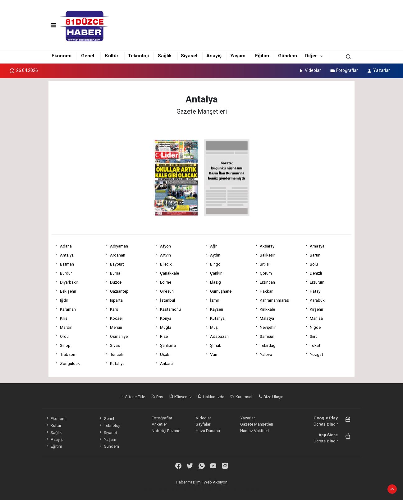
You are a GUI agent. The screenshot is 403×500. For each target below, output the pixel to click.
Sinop (65, 345)
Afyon (165, 245)
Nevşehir (268, 327)
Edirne (165, 282)
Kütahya (217, 318)
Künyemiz (180, 396)
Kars (114, 309)
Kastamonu (170, 309)
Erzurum (317, 282)
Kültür (111, 56)
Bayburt (117, 264)
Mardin (66, 327)
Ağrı (214, 245)
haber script (250, 488)
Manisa (316, 318)
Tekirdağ (268, 345)
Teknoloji (138, 56)
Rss (157, 396)
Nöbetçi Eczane (166, 430)
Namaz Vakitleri (254, 430)
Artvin (165, 254)
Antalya (67, 254)
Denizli (316, 273)
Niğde (315, 327)
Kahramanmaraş (274, 300)
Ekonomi (61, 56)
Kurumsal (241, 396)
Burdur (66, 273)
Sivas (115, 345)
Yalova (266, 354)
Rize (164, 336)
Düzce (115, 282)
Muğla (165, 327)
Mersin (116, 327)
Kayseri (216, 309)
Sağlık (165, 56)
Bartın (315, 254)
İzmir (214, 300)
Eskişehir (68, 291)
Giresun (167, 291)
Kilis (63, 318)
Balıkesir (267, 254)
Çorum (266, 273)
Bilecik (166, 264)
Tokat (315, 345)
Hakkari (266, 291)
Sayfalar (203, 424)
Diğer (311, 56)
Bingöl (216, 264)
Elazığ (215, 282)
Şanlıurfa (168, 345)
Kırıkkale (267, 309)
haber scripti (202, 488)
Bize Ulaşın (270, 396)
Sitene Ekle (132, 396)
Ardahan (117, 254)
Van (213, 354)
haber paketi (178, 488)
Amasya (317, 245)
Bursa (115, 273)
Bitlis (264, 264)
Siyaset (189, 56)
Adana (66, 245)
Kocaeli (116, 318)
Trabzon (67, 354)
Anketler (159, 424)
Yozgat (316, 354)
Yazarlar (378, 70)
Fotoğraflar (344, 70)
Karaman (68, 309)
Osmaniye (119, 336)
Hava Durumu (208, 430)
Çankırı (216, 273)
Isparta (116, 300)
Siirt (313, 336)
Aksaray (267, 245)
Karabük (317, 300)
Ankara (166, 363)
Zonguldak (70, 363)
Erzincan (267, 282)
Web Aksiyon (215, 481)
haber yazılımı (154, 488)
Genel (87, 56)
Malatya (267, 318)
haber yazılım (226, 488)
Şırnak (215, 345)
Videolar (309, 70)
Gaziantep (119, 291)
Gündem (287, 56)
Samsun (267, 336)
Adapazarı (219, 336)
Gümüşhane (220, 291)
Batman (67, 264)
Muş (214, 327)
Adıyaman (119, 245)
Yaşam (237, 56)
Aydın (215, 254)
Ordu (64, 336)
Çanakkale (169, 273)
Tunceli (116, 354)
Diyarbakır (69, 282)
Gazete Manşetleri (256, 424)
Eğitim (262, 56)
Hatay (315, 291)
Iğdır (64, 300)
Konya (165, 318)
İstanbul (167, 300)
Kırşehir (316, 309)
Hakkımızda (211, 396)
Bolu (314, 264)
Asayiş (214, 56)
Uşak (164, 354)
